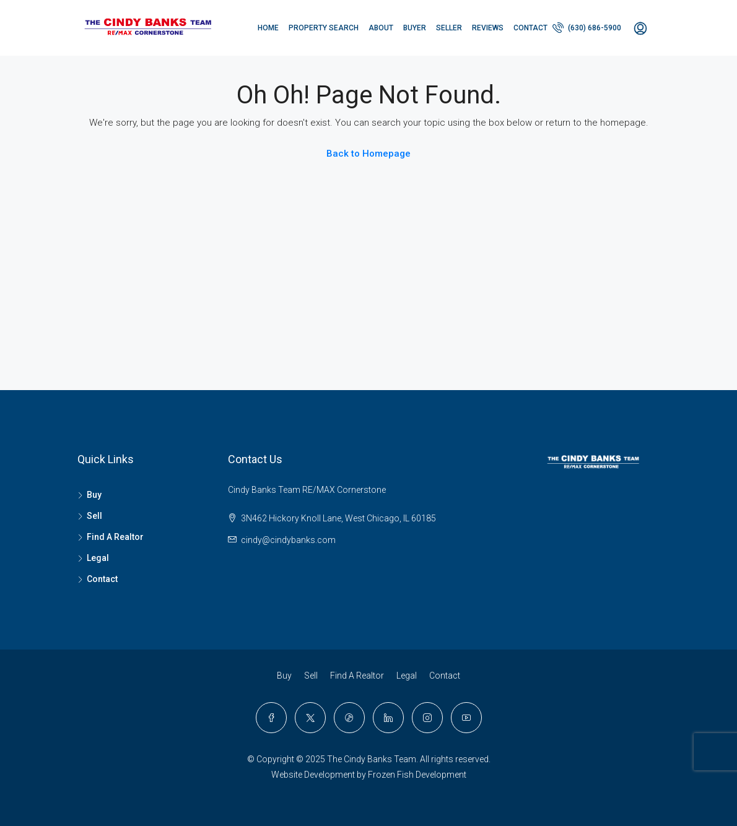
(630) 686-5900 (586, 27)
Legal (98, 558)
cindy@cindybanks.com (288, 540)
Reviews (488, 28)
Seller (449, 28)
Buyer (414, 28)
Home (268, 28)
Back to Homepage (368, 153)
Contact (530, 28)
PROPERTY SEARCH (324, 28)
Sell (94, 516)
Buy (94, 495)
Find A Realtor (115, 537)
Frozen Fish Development (417, 775)
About (380, 28)
